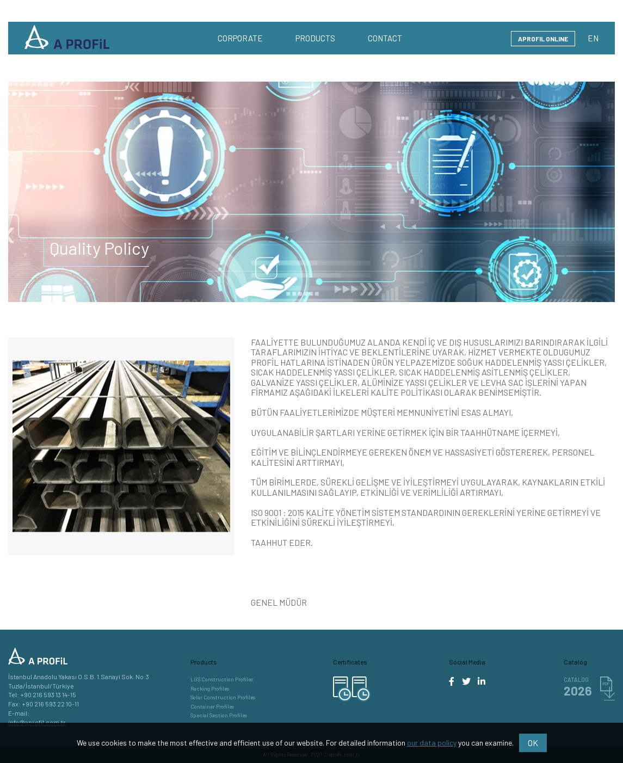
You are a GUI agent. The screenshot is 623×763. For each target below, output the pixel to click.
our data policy (432, 742)
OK (533, 742)
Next (242, 446)
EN (593, 38)
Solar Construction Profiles (222, 697)
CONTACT (385, 38)
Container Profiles (212, 707)
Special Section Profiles (218, 715)
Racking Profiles (209, 689)
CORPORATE (240, 38)
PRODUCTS (315, 38)
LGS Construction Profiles (221, 679)
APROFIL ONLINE (543, 38)
